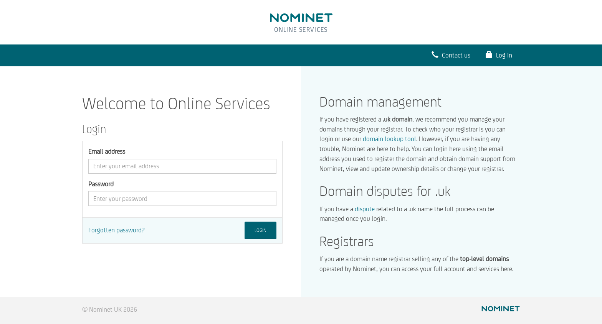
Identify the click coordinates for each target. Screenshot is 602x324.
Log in (499, 55)
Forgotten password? (116, 230)
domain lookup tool (389, 139)
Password (101, 184)
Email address (106, 151)
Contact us (451, 55)
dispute (365, 209)
